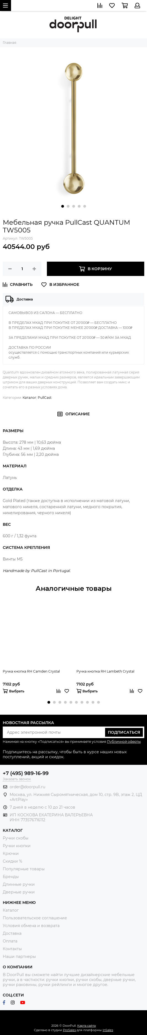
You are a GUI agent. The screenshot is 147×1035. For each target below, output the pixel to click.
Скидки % (12, 861)
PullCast (45, 397)
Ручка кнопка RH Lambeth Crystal (105, 671)
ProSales (69, 1030)
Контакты (12, 948)
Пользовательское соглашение (35, 917)
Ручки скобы (15, 838)
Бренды (11, 876)
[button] (62, 206)
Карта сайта (86, 1026)
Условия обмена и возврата (31, 925)
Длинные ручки (19, 884)
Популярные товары (24, 868)
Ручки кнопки (17, 845)
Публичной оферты (124, 741)
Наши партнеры (19, 956)
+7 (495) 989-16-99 (26, 773)
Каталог (29, 397)
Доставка (12, 933)
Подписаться (124, 732)
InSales (108, 1030)
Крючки (11, 853)
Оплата (10, 941)
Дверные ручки (19, 892)
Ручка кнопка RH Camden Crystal (31, 671)
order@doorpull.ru (27, 786)
